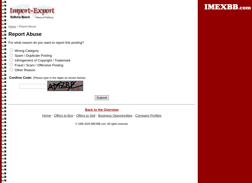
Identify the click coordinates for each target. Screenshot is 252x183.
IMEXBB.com (98, 124)
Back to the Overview (102, 110)
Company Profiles (148, 115)
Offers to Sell (85, 115)
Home (12, 26)
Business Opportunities (115, 115)
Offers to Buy (63, 115)
